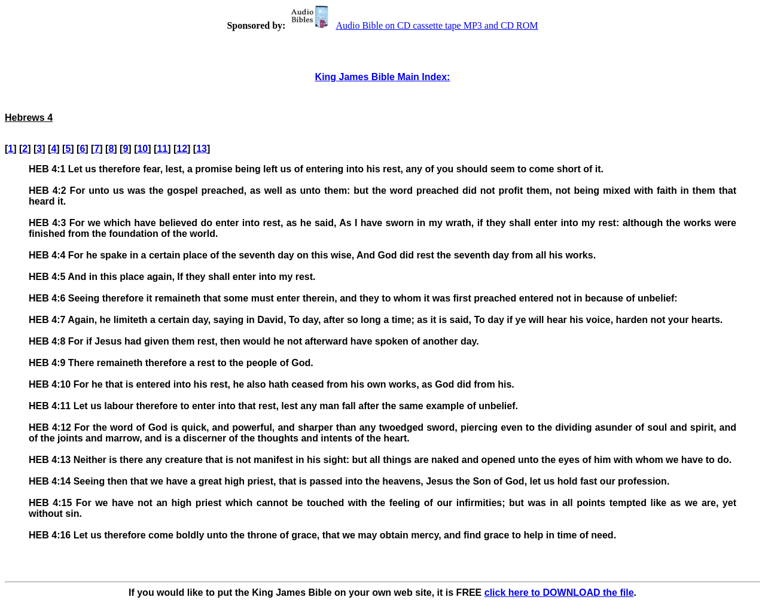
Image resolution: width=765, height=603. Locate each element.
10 (142, 149)
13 (201, 149)
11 (162, 149)
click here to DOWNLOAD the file (559, 592)
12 (181, 149)
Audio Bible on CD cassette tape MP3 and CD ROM (413, 25)
